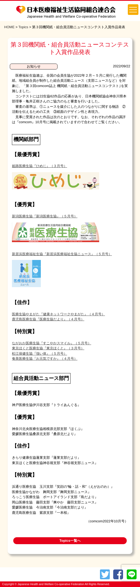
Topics (23, 27)
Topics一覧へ (70, 541)
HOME (9, 27)
